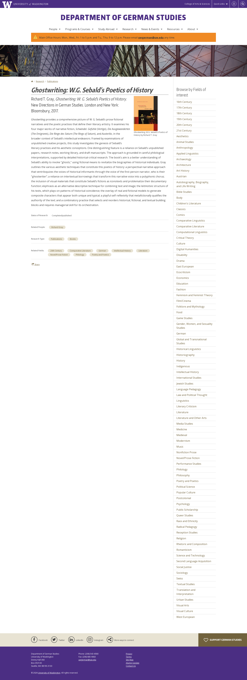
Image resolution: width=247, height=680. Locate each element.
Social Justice (184, 570)
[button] (146, 116)
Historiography (185, 358)
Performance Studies (188, 467)
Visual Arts (182, 608)
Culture (180, 246)
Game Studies (184, 321)
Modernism (183, 444)
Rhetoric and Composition (191, 547)
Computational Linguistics (191, 235)
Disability (181, 258)
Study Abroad (106, 29)
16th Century (184, 105)
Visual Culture (184, 614)
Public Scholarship (187, 513)
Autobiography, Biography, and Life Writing (192, 187)
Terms (129, 660)
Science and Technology (190, 558)
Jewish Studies (184, 386)
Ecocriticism (183, 275)
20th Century (56, 254)
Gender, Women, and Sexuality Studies (194, 329)
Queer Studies (184, 518)
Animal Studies (185, 145)
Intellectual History (122, 254)
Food (179, 315)
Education (182, 287)
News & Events (150, 29)
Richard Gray (57, 230)
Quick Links (219, 4)
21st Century (184, 133)
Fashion (181, 292)
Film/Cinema (183, 304)
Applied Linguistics (187, 156)
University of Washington (49, 676)
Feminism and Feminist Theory (194, 298)
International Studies (188, 381)
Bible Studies (184, 195)
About (191, 29)
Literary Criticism (186, 409)
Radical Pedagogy (186, 530)
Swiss (179, 581)
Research (127, 29)
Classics (181, 212)
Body (179, 201)
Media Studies (184, 427)
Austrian (181, 179)
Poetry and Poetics (100, 258)
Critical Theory (185, 241)
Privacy (129, 657)
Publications (52, 84)
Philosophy (183, 478)
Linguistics (182, 404)
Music (179, 450)
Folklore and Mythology (190, 309)
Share (36, 267)
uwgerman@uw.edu (151, 40)
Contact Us (131, 669)
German (102, 254)
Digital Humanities (187, 252)
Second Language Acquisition (193, 564)
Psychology (183, 507)
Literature (143, 254)
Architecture (183, 168)
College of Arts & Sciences (197, 4)
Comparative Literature (80, 254)
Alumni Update (132, 666)
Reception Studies (187, 535)
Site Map (129, 663)
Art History (182, 174)
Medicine (181, 432)
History (180, 364)
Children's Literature (188, 206)
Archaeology (183, 162)
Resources (173, 29)
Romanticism (184, 553)
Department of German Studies (123, 17)
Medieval (181, 438)
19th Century (184, 122)
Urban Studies (184, 603)
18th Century (184, 116)
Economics (182, 281)
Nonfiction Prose (186, 455)
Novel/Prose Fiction (59, 258)
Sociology (182, 576)
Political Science (185, 490)
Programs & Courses (77, 29)
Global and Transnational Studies (191, 344)
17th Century (184, 110)
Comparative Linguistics (190, 223)
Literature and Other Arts (191, 421)
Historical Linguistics (188, 352)
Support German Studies (223, 643)
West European (185, 620)
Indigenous (183, 369)
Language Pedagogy (188, 392)
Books (73, 242)
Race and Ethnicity (187, 524)
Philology (80, 258)
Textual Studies (185, 587)
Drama (180, 264)
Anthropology (184, 151)
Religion (181, 541)
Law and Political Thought (191, 398)
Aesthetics (182, 139)
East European (185, 269)
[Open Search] (242, 4)
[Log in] (234, 4)
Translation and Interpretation (185, 595)
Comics (180, 218)
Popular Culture (185, 495)
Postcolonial (183, 501)
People (53, 29)
